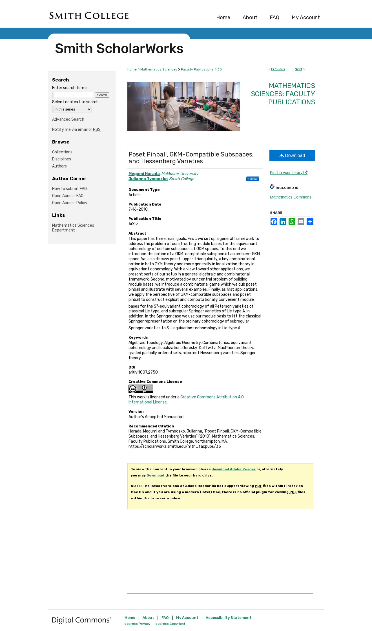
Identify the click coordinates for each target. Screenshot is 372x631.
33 (219, 69)
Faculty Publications (197, 69)
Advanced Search (68, 119)
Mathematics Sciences (158, 69)
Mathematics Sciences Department (73, 228)
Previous (278, 69)
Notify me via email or (76, 129)
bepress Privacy (137, 624)
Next (298, 69)
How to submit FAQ (69, 188)
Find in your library (288, 172)
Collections (62, 152)
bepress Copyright (170, 624)
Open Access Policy (69, 202)
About (148, 617)
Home (132, 69)
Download (292, 155)
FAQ (165, 617)
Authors (59, 166)
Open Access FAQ (67, 195)
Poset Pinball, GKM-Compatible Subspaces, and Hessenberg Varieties (191, 158)
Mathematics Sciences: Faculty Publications (283, 94)
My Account (187, 617)
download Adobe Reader (234, 469)
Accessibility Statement (229, 617)
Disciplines (61, 159)
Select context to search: (75, 102)
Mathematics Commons (290, 197)
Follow (252, 178)
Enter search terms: (70, 87)
